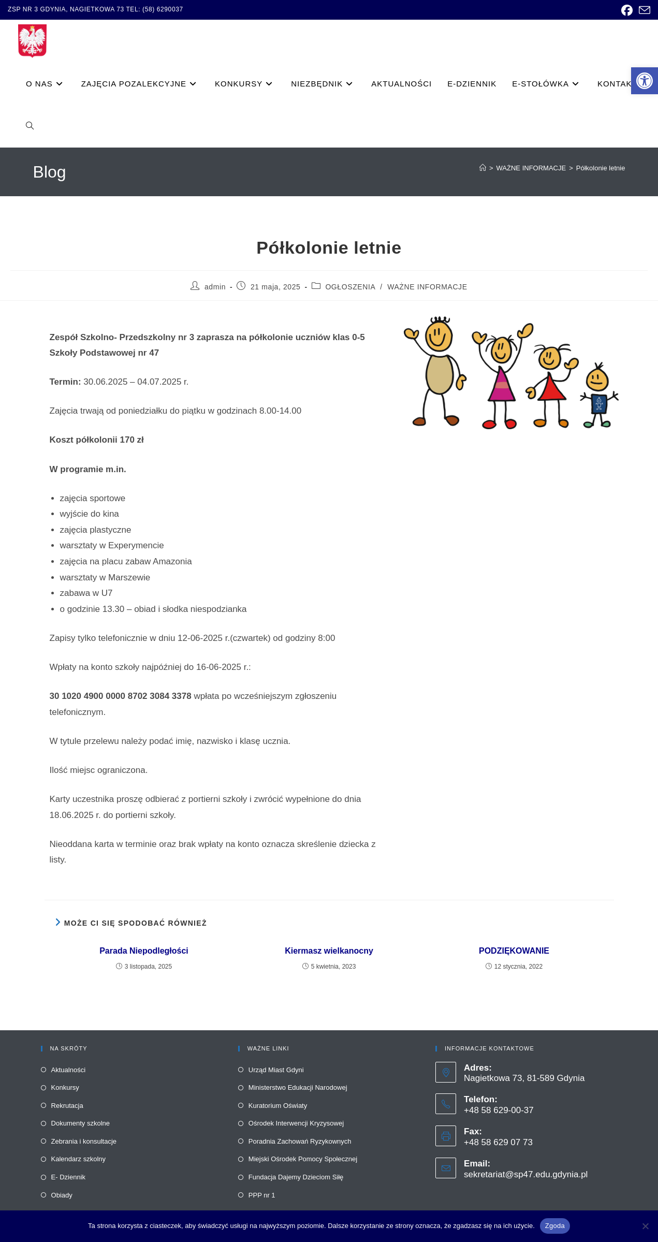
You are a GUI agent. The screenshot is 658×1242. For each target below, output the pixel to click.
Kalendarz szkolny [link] (78, 1159)
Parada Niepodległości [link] (143, 950)
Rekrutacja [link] (67, 1105)
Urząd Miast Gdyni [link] (276, 1070)
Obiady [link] (61, 1195)
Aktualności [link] (68, 1070)
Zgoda (555, 1226)
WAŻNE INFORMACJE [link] (427, 287)
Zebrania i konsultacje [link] (83, 1141)
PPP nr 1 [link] (261, 1195)
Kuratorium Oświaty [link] (277, 1105)
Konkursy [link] (65, 1087)
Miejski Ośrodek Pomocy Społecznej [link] (302, 1159)
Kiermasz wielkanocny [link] (329, 950)
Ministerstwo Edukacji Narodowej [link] (297, 1087)
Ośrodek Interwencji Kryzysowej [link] (296, 1123)
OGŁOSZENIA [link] (350, 287)
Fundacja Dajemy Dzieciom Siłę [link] (296, 1177)
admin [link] (215, 287)
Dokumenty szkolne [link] (80, 1123)
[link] (644, 80)
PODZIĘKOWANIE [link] (514, 950)
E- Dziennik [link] (68, 1177)
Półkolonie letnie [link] (600, 168)
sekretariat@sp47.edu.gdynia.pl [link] (526, 1174)
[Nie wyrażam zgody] (645, 1226)
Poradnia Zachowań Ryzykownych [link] (300, 1141)
